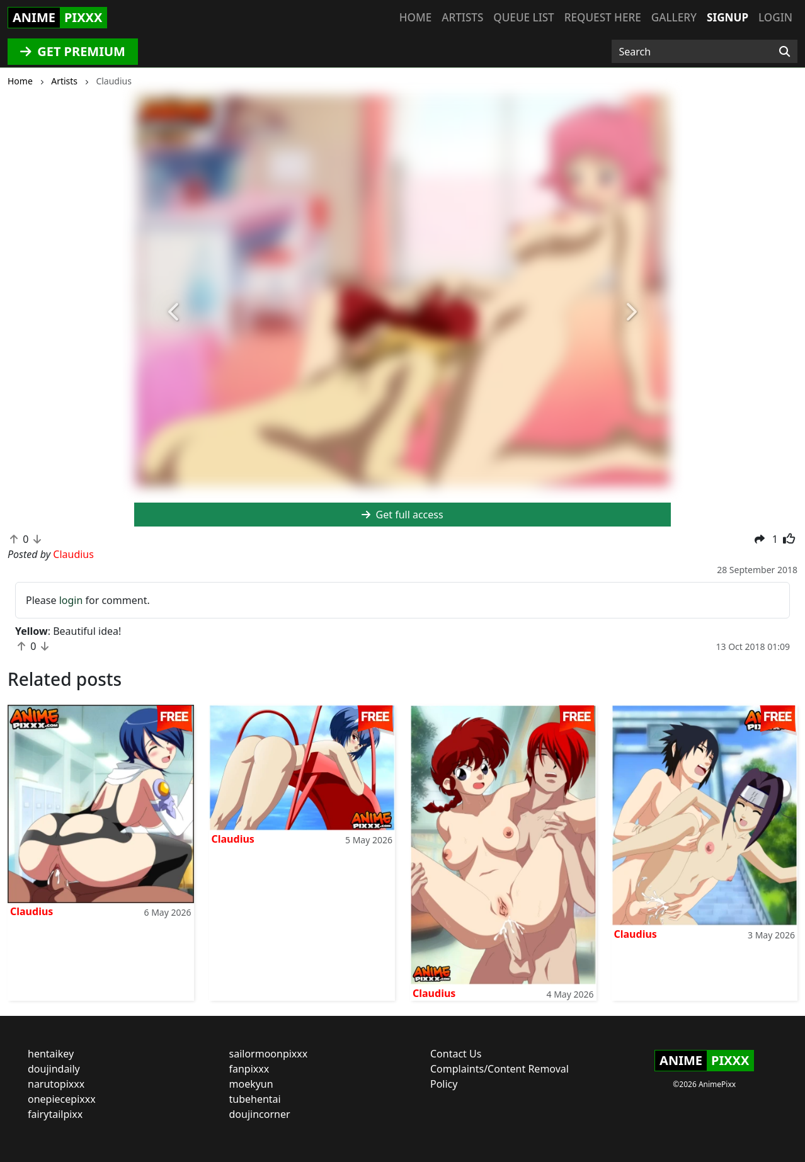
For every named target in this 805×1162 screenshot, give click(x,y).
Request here (602, 17)
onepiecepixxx (62, 1099)
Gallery (674, 17)
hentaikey (51, 1054)
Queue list (523, 17)
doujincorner (259, 1114)
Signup (727, 17)
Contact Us (455, 1054)
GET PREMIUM (72, 51)
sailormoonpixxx (268, 1054)
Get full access (402, 514)
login (71, 600)
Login (775, 17)
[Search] (784, 52)
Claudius (31, 911)
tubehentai (255, 1099)
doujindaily (54, 1069)
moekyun (251, 1084)
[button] (174, 312)
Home (415, 17)
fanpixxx (249, 1069)
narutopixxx (56, 1084)
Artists (462, 17)
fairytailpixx (55, 1114)
